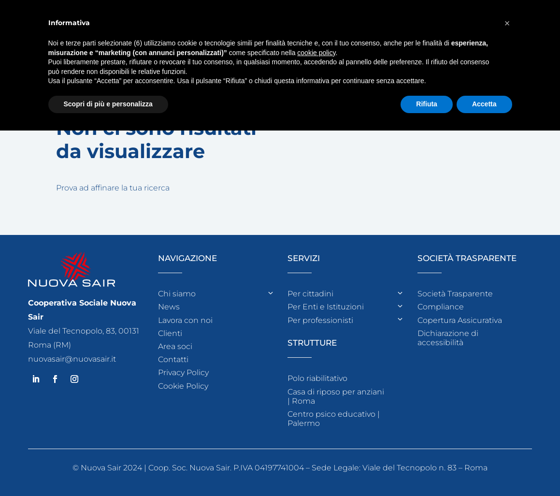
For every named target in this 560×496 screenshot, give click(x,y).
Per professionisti (320, 320)
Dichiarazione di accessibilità (447, 338)
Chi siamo (177, 293)
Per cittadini (310, 293)
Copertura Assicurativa (459, 320)
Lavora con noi (185, 320)
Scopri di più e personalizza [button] (108, 104)
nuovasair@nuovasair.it (72, 359)
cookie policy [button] (316, 53)
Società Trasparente (455, 293)
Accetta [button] (484, 104)
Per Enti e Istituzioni (325, 306)
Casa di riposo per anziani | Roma (335, 396)
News (169, 306)
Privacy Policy (183, 372)
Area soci (175, 346)
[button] (507, 23)
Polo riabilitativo (317, 378)
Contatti (173, 359)
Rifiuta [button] (426, 104)
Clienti (170, 333)
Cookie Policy (183, 386)
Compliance (440, 306)
